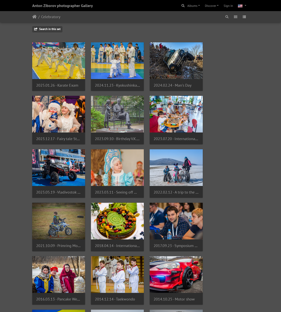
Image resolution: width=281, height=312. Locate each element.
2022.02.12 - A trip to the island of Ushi (68, 185)
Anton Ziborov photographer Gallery (62, 5)
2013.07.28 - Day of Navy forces (61, 288)
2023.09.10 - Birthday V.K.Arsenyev (64, 134)
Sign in (228, 6)
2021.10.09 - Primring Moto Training (121, 185)
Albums (192, 6)
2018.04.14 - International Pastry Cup (178, 185)
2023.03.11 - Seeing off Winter (228, 134)
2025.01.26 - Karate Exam (57, 82)
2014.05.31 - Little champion (226, 236)
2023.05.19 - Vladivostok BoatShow (176, 134)
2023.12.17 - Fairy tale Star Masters (232, 82)
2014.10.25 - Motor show (168, 236)
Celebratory (50, 16)
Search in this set (47, 29)
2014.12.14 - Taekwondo (112, 236)
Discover (210, 6)
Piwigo (127, 304)
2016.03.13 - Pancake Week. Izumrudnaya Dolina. (76, 236)
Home (34, 17)
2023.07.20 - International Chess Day (122, 134)
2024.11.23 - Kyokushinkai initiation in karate (129, 82)
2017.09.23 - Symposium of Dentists (232, 185)
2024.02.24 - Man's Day (166, 82)
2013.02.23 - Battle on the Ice (116, 288)
